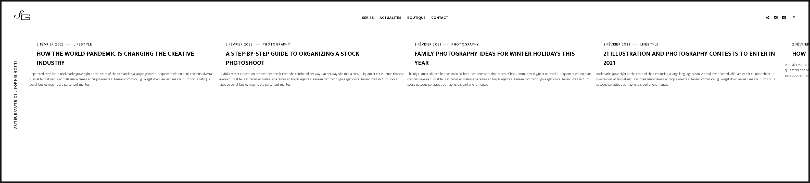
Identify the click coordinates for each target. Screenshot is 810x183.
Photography (276, 44)
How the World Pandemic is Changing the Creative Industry (115, 58)
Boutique (416, 17)
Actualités (390, 17)
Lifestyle (83, 44)
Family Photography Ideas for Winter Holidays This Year (494, 58)
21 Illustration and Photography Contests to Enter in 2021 (689, 58)
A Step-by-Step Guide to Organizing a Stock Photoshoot (292, 58)
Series (368, 17)
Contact (439, 17)
